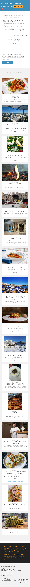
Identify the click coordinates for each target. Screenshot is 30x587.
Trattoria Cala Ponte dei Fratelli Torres (15, 125)
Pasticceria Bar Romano (15, 155)
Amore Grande (15, 532)
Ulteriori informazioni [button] (18, 6)
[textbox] (15, 130)
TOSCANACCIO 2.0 (15, 184)
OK (3, 8)
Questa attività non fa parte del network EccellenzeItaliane (13, 16)
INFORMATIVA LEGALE (19, 580)
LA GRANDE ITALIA (15, 97)
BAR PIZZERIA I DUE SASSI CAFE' (15, 211)
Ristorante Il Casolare (15, 355)
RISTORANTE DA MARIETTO (15, 384)
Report (7, 62)
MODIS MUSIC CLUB (15, 267)
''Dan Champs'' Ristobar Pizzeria (15, 413)
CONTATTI (3, 579)
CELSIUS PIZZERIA (15, 238)
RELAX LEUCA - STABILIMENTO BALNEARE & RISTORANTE (15, 297)
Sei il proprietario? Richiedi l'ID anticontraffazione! (13, 20)
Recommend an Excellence (11, 54)
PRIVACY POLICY (10, 579)
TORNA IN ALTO (23, 582)
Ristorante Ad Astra (15, 326)
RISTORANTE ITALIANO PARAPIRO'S (15, 36)
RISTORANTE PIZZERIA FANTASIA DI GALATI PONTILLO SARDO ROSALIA (15, 473)
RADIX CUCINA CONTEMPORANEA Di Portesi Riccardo (15, 442)
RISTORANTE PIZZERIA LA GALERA (15, 505)
